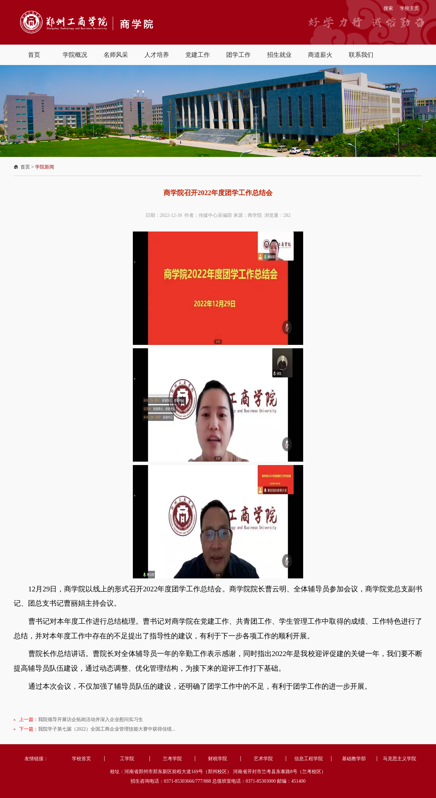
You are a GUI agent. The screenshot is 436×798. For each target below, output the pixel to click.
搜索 (388, 8)
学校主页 (409, 8)
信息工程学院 (308, 758)
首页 (25, 167)
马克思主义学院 (399, 758)
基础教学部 (354, 758)
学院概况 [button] (75, 54)
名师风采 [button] (116, 54)
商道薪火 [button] (320, 54)
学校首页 (81, 758)
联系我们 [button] (361, 54)
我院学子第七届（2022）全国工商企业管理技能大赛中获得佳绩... (106, 729)
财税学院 (217, 758)
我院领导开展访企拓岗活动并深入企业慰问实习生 (90, 719)
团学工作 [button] (238, 54)
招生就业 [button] (279, 54)
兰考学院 (172, 758)
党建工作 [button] (197, 54)
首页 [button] (34, 54)
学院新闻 (44, 167)
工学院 (127, 758)
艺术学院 (263, 758)
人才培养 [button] (156, 54)
